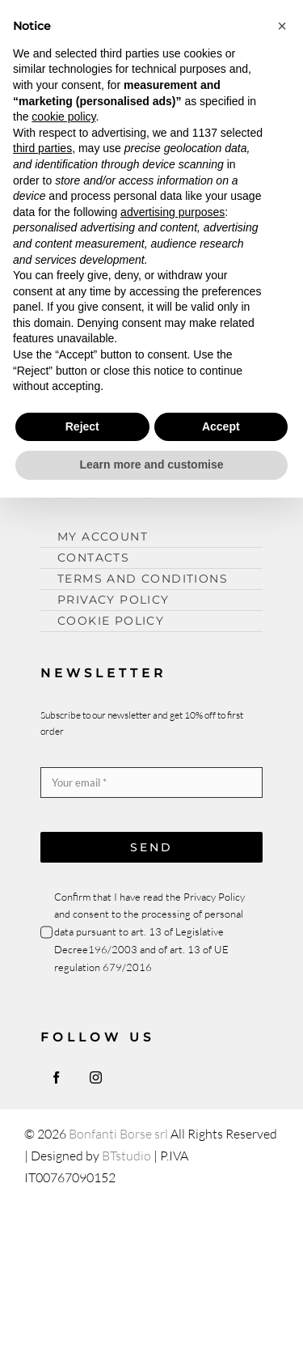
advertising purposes (172, 212)
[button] (282, 26)
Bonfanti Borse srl (118, 1134)
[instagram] (96, 1077)
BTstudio (126, 1155)
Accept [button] (221, 426)
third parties (42, 148)
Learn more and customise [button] (151, 464)
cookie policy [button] (63, 116)
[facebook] (56, 1077)
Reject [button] (82, 426)
